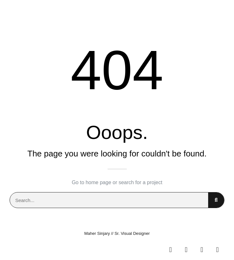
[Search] (216, 200)
